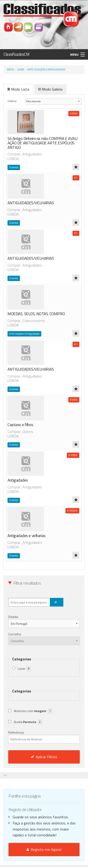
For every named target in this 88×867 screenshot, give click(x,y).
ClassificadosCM (17, 54)
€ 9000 (73, 113)
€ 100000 (72, 510)
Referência (44, 736)
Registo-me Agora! (44, 849)
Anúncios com (33, 711)
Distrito (13, 616)
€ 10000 (73, 455)
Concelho (14, 634)
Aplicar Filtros (44, 757)
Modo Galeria (50, 89)
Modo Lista (18, 89)
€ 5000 (73, 400)
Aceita (28, 722)
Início (10, 69)
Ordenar (12, 101)
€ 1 (75, 177)
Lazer (20, 69)
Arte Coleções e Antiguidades (46, 69)
